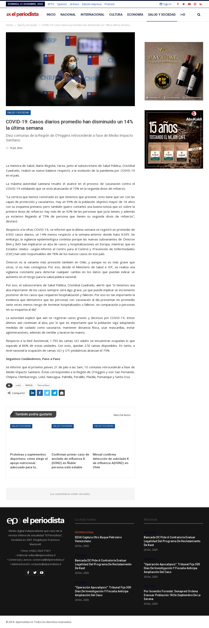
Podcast (110, 4)
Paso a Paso (43, 385)
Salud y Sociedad (162, 14)
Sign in (165, 4)
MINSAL (29, 385)
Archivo (74, 4)
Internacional (92, 14)
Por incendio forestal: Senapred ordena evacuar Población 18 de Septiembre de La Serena (172, 595)
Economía (135, 14)
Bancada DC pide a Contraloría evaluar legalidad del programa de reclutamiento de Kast (103, 564)
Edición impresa (92, 4)
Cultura (115, 14)
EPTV (51, 4)
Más (184, 14)
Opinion (62, 4)
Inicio (51, 14)
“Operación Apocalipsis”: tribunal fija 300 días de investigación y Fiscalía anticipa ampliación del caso (103, 591)
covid (18, 385)
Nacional (68, 14)
